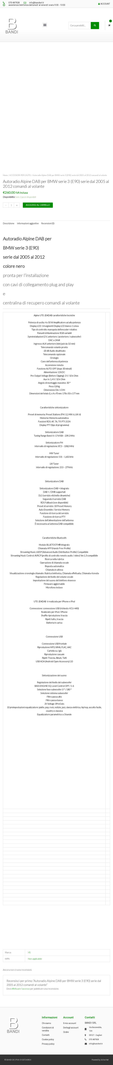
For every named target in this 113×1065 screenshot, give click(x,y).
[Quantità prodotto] (11, 205)
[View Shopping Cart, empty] (109, 25)
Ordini (66, 1032)
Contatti (45, 1035)
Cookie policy (48, 1039)
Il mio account (69, 1023)
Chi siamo (46, 1023)
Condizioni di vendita (48, 1029)
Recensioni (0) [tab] (47, 223)
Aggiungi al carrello (38, 205)
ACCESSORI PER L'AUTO (20, 175)
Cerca (95, 25)
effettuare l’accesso (20, 988)
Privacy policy (48, 1044)
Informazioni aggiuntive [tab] (28, 223)
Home (5, 175)
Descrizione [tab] (8, 223)
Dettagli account (70, 1027)
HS (29, 952)
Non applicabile (35, 959)
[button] (44, 24)
